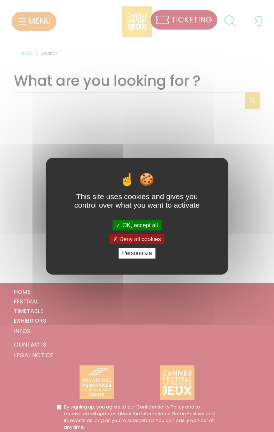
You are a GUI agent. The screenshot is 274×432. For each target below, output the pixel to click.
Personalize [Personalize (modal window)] (137, 253)
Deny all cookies (137, 239)
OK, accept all (137, 225)
